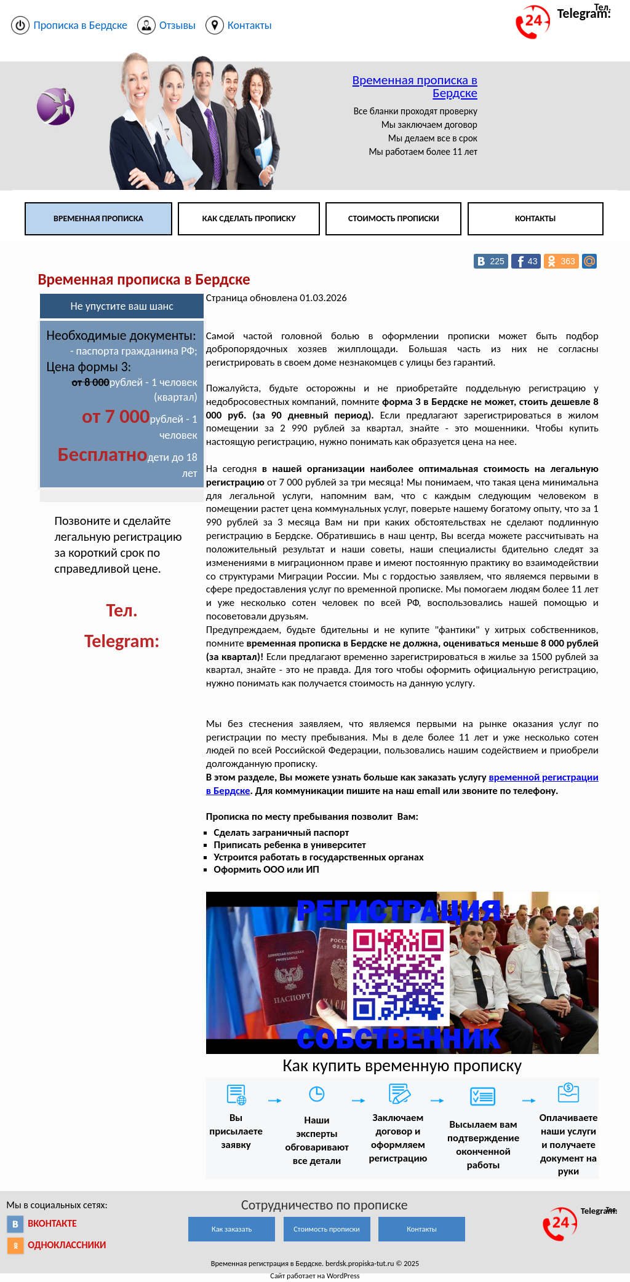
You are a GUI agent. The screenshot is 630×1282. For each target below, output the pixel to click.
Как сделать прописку (249, 218)
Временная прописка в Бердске (415, 86)
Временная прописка (98, 218)
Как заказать (232, 1228)
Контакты (535, 218)
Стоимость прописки (393, 218)
